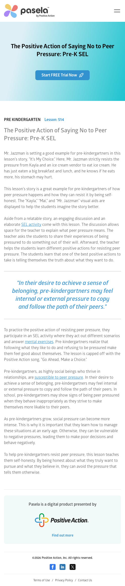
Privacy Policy (65, 580)
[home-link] (29, 11)
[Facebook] (53, 567)
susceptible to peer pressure (59, 377)
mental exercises (39, 341)
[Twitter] (72, 567)
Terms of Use (43, 580)
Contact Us (85, 580)
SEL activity (31, 224)
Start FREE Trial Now (62, 75)
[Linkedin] (62, 567)
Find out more (62, 535)
